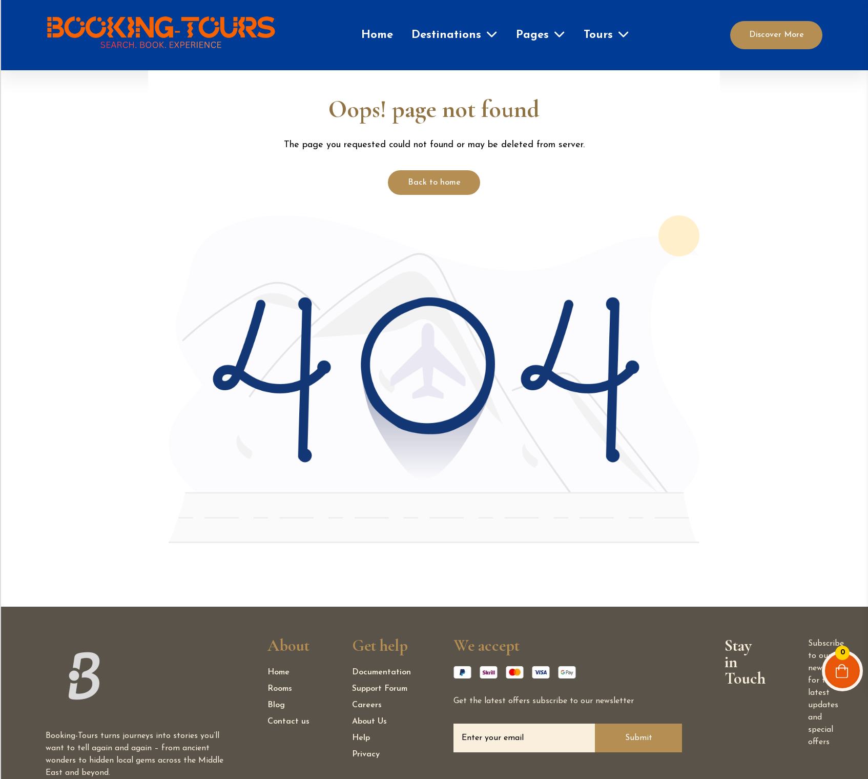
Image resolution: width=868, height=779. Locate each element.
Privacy (366, 754)
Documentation (381, 672)
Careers (367, 705)
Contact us (288, 721)
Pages (532, 35)
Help (361, 738)
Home (377, 35)
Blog (276, 705)
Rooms (279, 689)
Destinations (446, 35)
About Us (369, 721)
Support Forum (379, 689)
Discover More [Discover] (776, 35)
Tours (598, 35)
